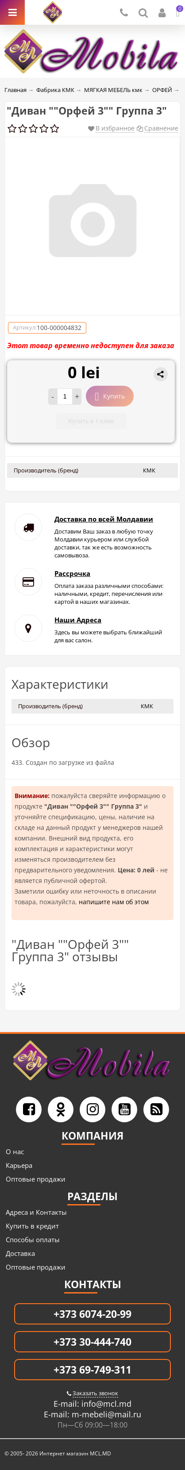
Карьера (19, 1165)
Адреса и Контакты (36, 1212)
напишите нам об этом (114, 902)
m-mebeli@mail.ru (105, 1414)
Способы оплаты (33, 1239)
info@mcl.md (105, 1403)
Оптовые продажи (36, 1178)
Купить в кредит (32, 1225)
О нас (15, 1151)
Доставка (20, 1253)
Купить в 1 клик (91, 421)
